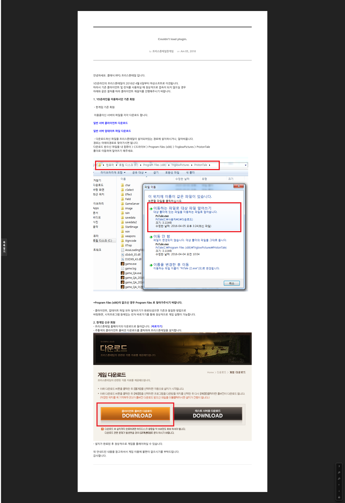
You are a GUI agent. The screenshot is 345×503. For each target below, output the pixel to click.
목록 (4, 247)
